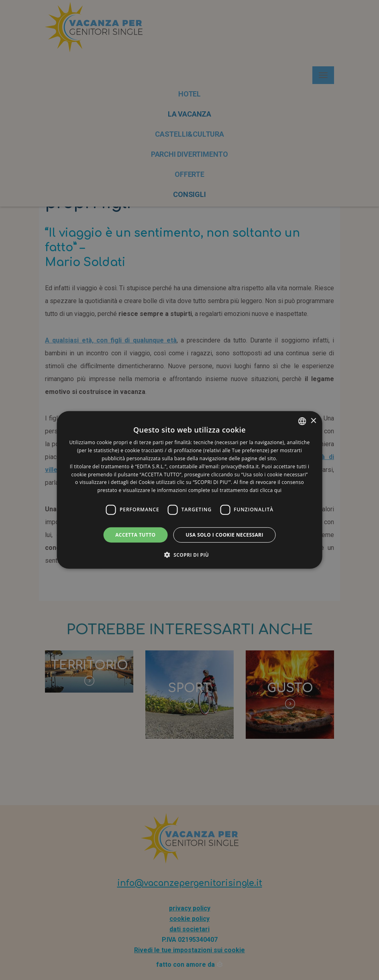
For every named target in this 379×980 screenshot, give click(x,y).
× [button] (313, 421)
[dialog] (189, 490)
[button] (189, 555)
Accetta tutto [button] (135, 534)
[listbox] (302, 421)
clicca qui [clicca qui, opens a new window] (271, 490)
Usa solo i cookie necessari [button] (224, 534)
